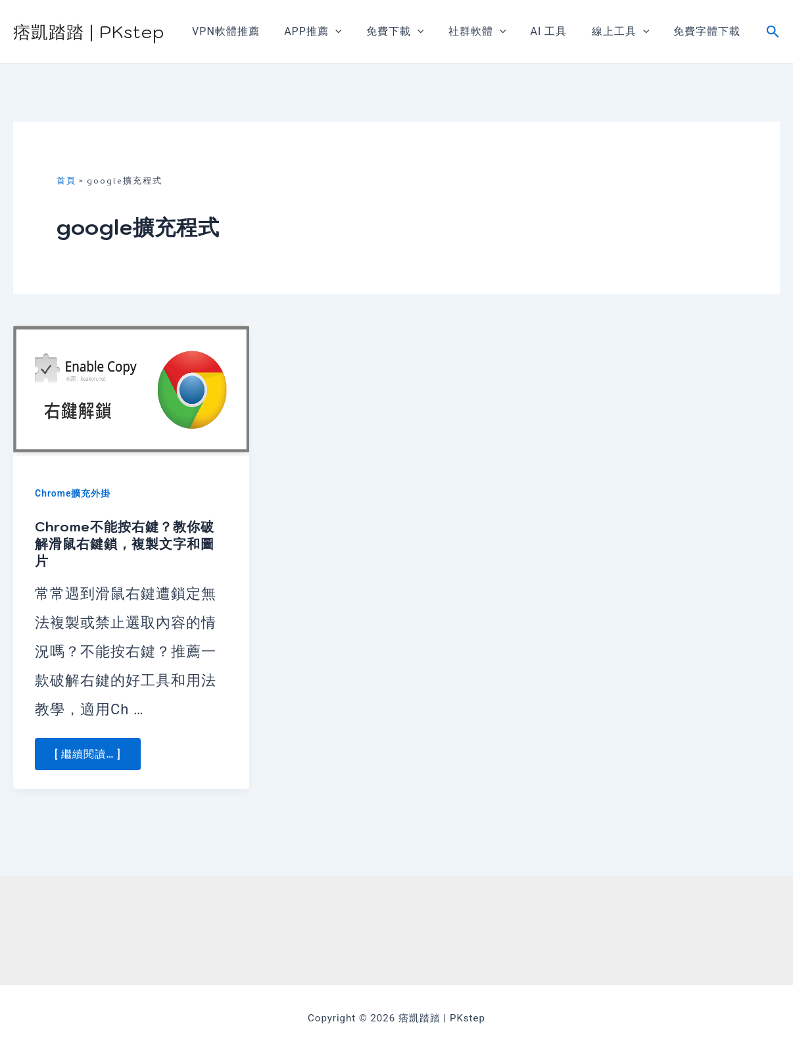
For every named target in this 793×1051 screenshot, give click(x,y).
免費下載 (411, 31)
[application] (354, 31)
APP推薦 (331, 31)
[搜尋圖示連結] (773, 31)
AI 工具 (557, 31)
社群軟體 (489, 31)
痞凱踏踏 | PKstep (88, 31)
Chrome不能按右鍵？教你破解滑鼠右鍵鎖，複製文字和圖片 (124, 544)
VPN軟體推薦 (249, 31)
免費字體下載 (708, 31)
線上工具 (626, 31)
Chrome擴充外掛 (72, 493)
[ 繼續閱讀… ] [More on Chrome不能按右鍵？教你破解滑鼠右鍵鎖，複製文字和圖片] (88, 754)
